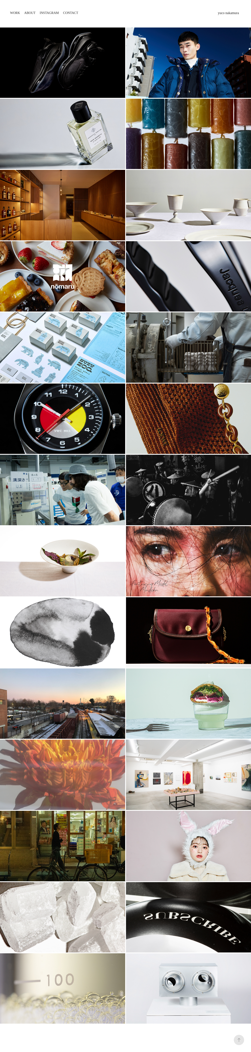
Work (15, 13)
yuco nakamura (228, 13)
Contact (70, 13)
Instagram (49, 13)
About (29, 13)
